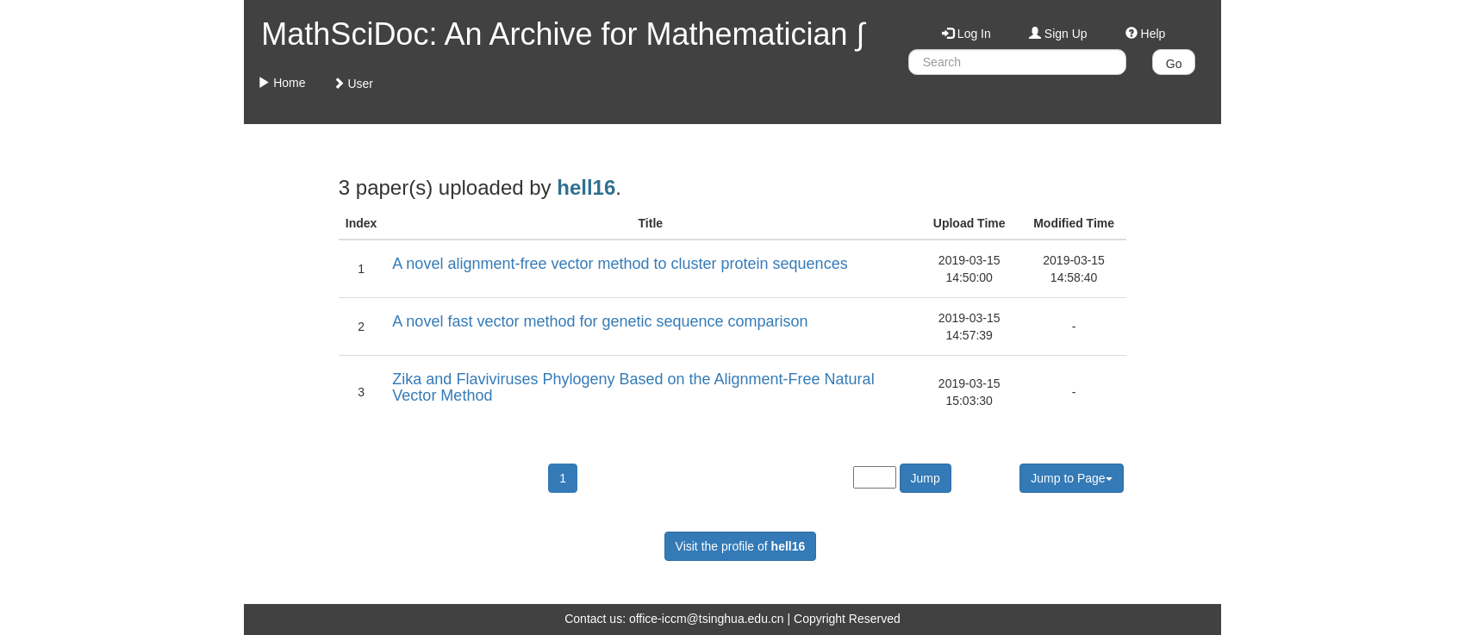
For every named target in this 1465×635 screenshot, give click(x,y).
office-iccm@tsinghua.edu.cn (706, 619)
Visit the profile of (741, 546)
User (353, 83)
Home (281, 83)
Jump (925, 478)
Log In (966, 33)
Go (1174, 64)
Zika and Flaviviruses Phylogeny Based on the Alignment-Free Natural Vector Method (633, 387)
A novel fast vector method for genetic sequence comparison (599, 321)
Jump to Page (1071, 478)
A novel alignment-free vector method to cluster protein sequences (619, 263)
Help (1145, 33)
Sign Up (1058, 33)
